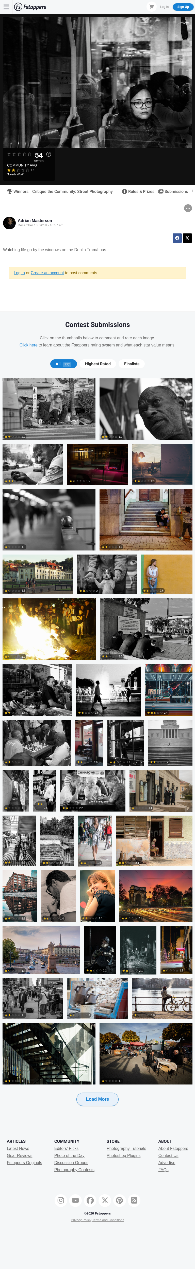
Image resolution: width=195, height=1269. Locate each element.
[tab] (63, 363)
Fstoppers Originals (24, 1163)
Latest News (18, 1148)
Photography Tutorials (126, 1148)
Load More (97, 1099)
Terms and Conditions (108, 1220)
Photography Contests (74, 1170)
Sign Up (183, 7)
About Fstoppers (173, 1148)
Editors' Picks (66, 1148)
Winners (16, 192)
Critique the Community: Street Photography (72, 192)
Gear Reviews (19, 1155)
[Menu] (6, 7)
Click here (29, 345)
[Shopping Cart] (152, 7)
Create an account (47, 273)
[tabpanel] (97, 750)
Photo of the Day (69, 1155)
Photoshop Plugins (123, 1155)
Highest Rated (98, 364)
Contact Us (168, 1155)
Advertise (166, 1163)
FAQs (163, 1170)
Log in (19, 273)
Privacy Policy (81, 1220)
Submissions (171, 192)
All (63, 364)
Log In (164, 7)
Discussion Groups (71, 1163)
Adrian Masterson (35, 220)
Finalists (131, 364)
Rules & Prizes (136, 192)
